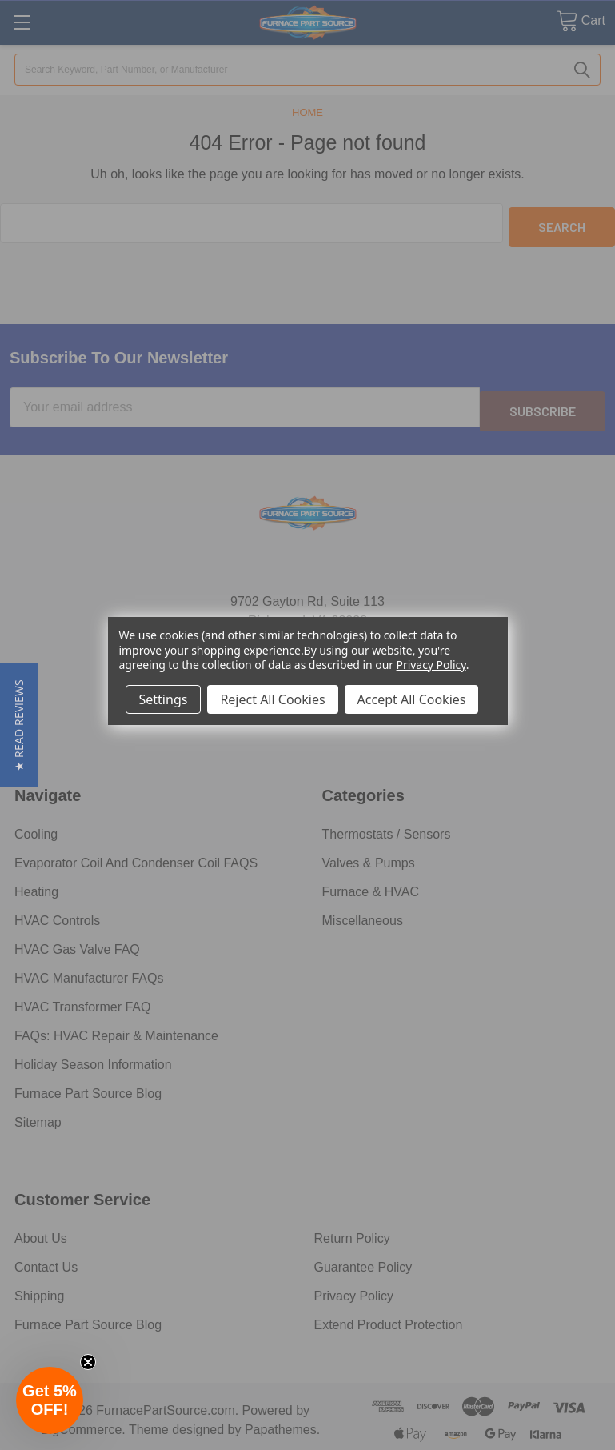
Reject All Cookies (272, 699)
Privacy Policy (431, 664)
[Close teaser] (88, 1362)
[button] (19, 725)
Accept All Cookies (411, 699)
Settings (163, 699)
